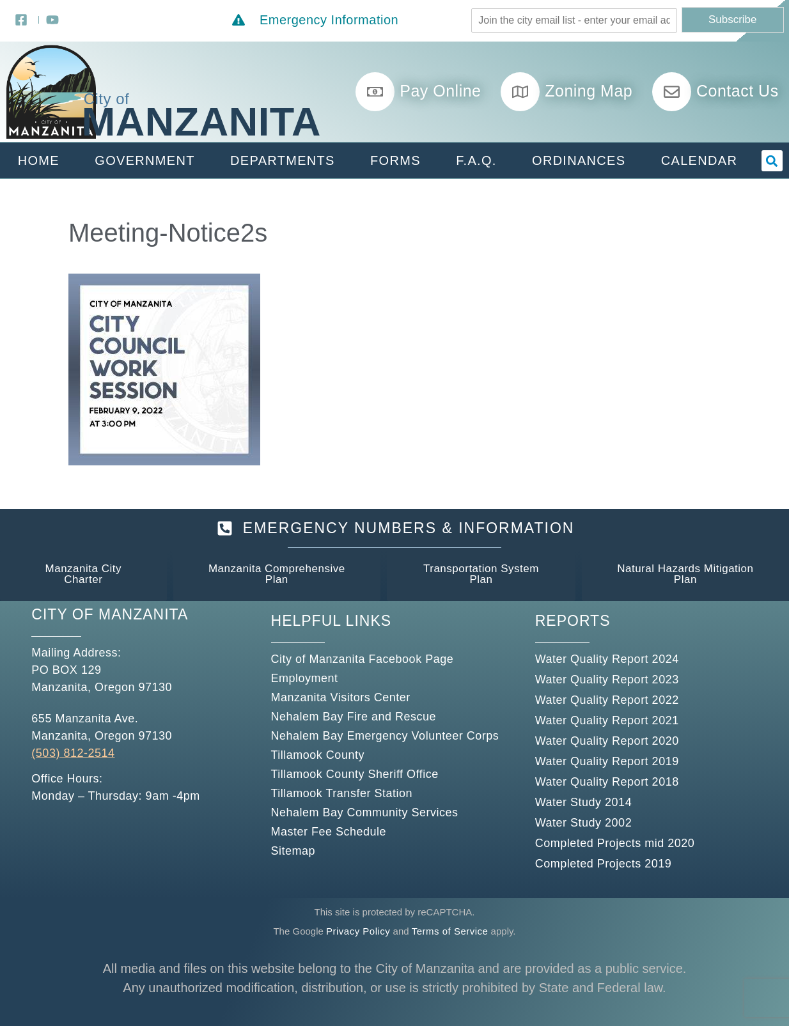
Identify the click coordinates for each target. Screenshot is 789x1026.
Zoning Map (588, 91)
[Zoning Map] (520, 91)
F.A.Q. (476, 160)
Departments (282, 160)
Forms (395, 160)
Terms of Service (450, 931)
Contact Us (737, 91)
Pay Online (440, 91)
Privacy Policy (358, 931)
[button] (772, 160)
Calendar (699, 160)
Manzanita (201, 121)
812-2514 (87, 753)
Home (38, 160)
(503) (45, 753)
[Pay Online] (374, 91)
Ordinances (578, 160)
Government (144, 160)
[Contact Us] (671, 91)
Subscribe (732, 19)
